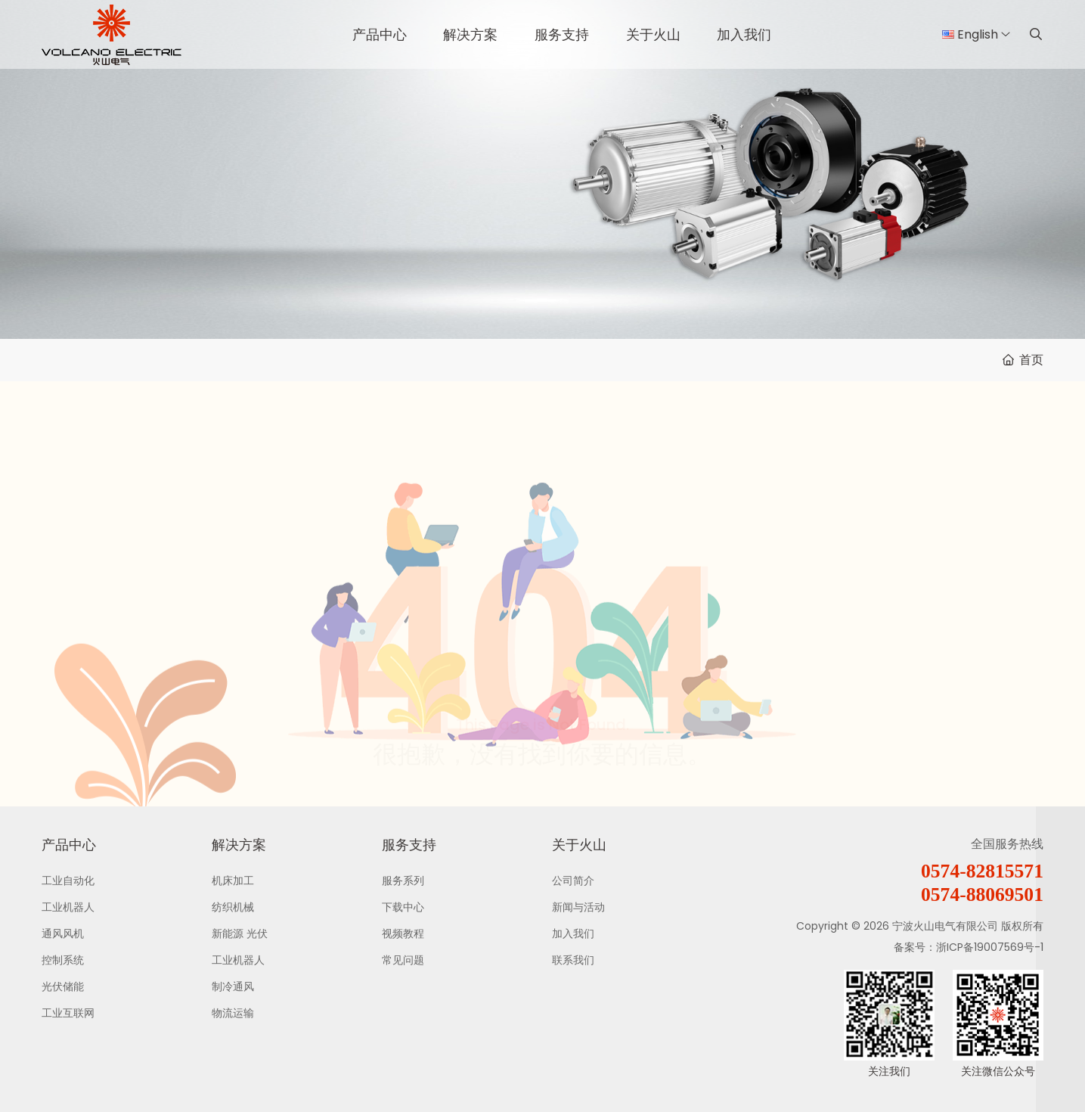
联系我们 (573, 960)
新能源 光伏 (240, 933)
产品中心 (379, 34)
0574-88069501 (982, 894)
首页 (1031, 359)
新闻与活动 (578, 907)
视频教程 (403, 933)
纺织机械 (233, 907)
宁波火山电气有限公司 (945, 925)
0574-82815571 (982, 871)
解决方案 (470, 34)
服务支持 (562, 34)
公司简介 (573, 880)
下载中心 (403, 907)
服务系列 (403, 880)
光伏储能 (63, 986)
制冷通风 (233, 986)
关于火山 (653, 34)
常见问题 (403, 960)
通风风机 (63, 933)
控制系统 (63, 960)
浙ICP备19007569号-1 (989, 947)
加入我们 (744, 34)
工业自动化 (68, 880)
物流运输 (233, 1012)
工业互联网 (68, 1012)
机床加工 (233, 880)
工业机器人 (68, 907)
